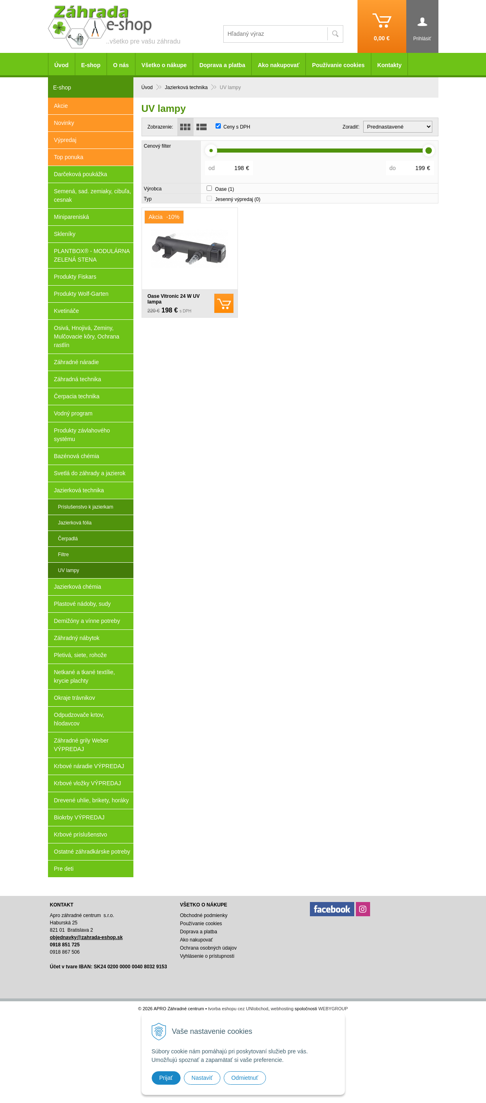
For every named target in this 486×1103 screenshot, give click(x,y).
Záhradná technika (77, 379)
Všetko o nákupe (164, 65)
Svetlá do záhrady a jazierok (90, 473)
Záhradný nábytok (77, 638)
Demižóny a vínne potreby (87, 621)
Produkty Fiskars (75, 276)
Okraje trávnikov (74, 698)
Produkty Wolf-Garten (81, 293)
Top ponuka (68, 157)
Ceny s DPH (236, 127)
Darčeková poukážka (80, 174)
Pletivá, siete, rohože (80, 655)
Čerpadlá (68, 539)
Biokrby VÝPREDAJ (79, 817)
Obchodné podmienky (203, 915)
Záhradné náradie (76, 362)
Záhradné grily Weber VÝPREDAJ (81, 744)
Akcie (61, 106)
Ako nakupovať (278, 65)
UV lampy (68, 570)
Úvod (61, 65)
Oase (224, 189)
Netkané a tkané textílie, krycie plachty (84, 676)
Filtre (63, 554)
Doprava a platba (222, 65)
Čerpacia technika (77, 396)
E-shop (90, 65)
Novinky (64, 123)
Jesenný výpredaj (237, 199)
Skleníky (65, 234)
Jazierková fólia (75, 523)
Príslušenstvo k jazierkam (85, 507)
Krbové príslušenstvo (80, 834)
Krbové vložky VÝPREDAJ (87, 783)
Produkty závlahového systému (82, 434)
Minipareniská (71, 217)
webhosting (282, 1008)
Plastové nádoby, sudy (82, 604)
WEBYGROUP (333, 1008)
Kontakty (389, 65)
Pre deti (64, 868)
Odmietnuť (244, 1078)
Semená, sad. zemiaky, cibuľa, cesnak (92, 195)
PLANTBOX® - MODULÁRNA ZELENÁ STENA (92, 255)
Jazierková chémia (77, 586)
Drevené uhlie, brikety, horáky (91, 800)
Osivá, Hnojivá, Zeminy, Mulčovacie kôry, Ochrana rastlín (87, 336)
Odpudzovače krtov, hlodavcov (79, 719)
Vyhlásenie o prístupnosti (207, 956)
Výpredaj (65, 140)
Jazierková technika (79, 490)
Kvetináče (66, 311)
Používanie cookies (338, 65)
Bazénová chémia (76, 456)
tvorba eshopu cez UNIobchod (238, 1008)
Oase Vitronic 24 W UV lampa (174, 299)
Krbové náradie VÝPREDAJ (89, 766)
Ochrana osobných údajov (208, 948)
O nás (121, 65)
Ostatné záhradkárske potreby (92, 851)
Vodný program (73, 413)
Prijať (166, 1078)
